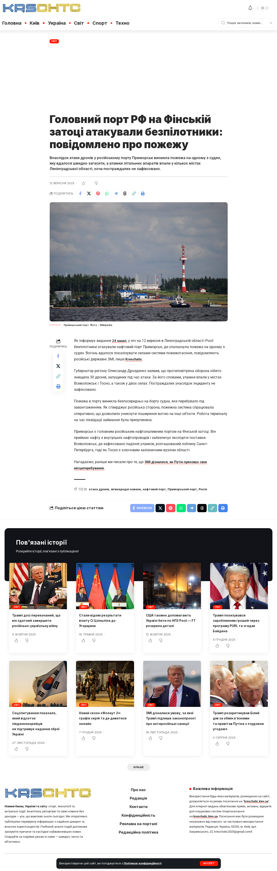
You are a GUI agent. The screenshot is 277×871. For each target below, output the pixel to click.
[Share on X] (90, 194)
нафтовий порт (161, 491)
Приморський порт (192, 491)
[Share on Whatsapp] (110, 194)
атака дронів (100, 491)
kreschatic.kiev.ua (256, 804)
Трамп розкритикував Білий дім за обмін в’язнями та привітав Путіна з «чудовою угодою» (234, 726)
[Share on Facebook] (80, 194)
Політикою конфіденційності (143, 863)
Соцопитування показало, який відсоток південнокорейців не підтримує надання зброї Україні (37, 726)
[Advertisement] (139, 79)
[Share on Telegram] (119, 194)
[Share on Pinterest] (100, 194)
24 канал (119, 341)
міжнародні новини (129, 491)
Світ (54, 41)
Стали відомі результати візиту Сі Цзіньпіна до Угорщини (103, 622)
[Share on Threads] (129, 194)
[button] (209, 863)
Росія (215, 491)
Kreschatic (133, 360)
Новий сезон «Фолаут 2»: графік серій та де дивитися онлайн (103, 720)
